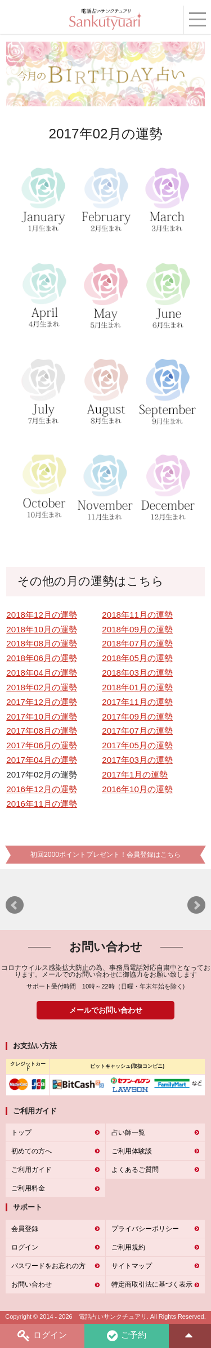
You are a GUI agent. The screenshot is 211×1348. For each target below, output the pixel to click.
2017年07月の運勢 (137, 730)
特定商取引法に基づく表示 (151, 1284)
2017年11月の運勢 (137, 702)
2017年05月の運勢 (137, 745)
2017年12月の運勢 (41, 702)
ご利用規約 (128, 1247)
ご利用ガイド (31, 1170)
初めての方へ (31, 1151)
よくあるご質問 (135, 1170)
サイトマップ (131, 1266)
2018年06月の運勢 (41, 658)
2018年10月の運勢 (41, 629)
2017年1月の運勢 (135, 774)
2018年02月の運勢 (41, 687)
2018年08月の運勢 (41, 643)
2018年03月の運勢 (137, 672)
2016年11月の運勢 (41, 803)
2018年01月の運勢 (137, 687)
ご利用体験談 (131, 1151)
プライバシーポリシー (145, 1229)
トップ (21, 1132)
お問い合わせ (31, 1284)
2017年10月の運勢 (41, 716)
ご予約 (126, 1335)
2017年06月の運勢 (41, 745)
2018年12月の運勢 (41, 614)
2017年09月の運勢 (137, 716)
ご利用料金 (28, 1188)
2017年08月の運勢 (41, 730)
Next (196, 905)
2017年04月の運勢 (41, 760)
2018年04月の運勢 (41, 672)
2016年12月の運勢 (41, 789)
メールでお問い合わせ (105, 1010)
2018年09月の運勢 (137, 629)
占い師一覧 (128, 1132)
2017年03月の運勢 (137, 760)
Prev (15, 905)
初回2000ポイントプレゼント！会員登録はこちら (105, 855)
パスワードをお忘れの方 (48, 1266)
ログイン (42, 1335)
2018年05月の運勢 (137, 658)
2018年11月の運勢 (137, 614)
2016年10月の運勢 (137, 789)
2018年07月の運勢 (137, 643)
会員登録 (24, 1229)
